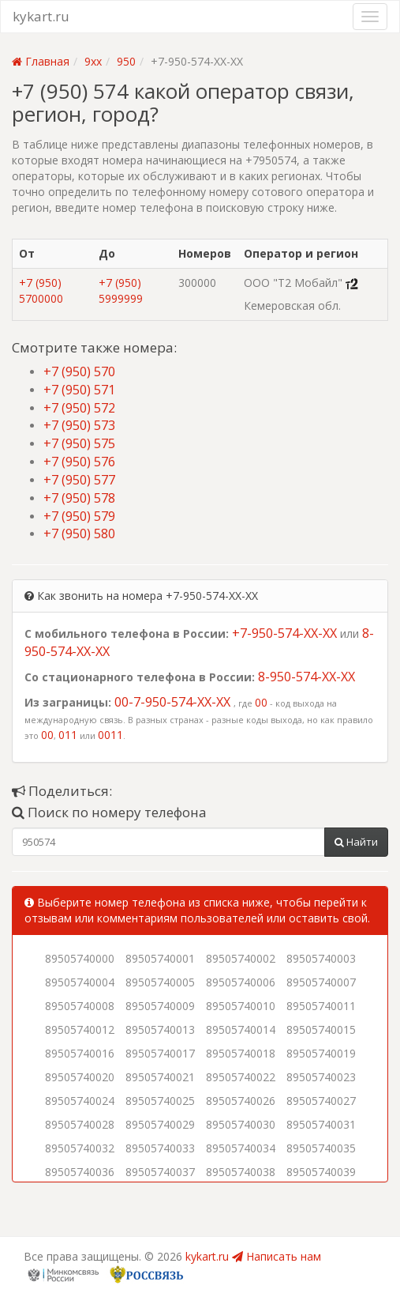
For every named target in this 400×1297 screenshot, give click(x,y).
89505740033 (160, 1148)
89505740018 (240, 1053)
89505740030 (240, 1124)
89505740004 (79, 982)
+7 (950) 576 (79, 461)
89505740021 (160, 1076)
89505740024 (79, 1100)
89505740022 (240, 1076)
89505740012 (79, 1029)
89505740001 (160, 958)
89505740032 (79, 1148)
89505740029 (160, 1124)
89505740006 (240, 982)
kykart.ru (41, 16)
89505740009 (160, 1005)
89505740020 (79, 1076)
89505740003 (321, 958)
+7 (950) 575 (79, 443)
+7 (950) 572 (79, 408)
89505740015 (321, 1029)
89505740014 (240, 1029)
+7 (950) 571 (79, 389)
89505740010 (240, 1005)
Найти (356, 842)
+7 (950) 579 (79, 516)
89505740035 (321, 1148)
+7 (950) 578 (79, 498)
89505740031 (321, 1124)
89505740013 (160, 1029)
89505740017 (160, 1053)
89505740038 (240, 1171)
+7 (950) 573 (79, 425)
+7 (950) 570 (79, 371)
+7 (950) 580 (79, 533)
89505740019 (321, 1053)
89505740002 (240, 958)
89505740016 (79, 1053)
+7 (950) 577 (79, 479)
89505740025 (160, 1100)
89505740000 (79, 958)
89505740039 (321, 1171)
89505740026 (240, 1100)
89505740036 (79, 1171)
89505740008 (79, 1005)
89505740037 (160, 1171)
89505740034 (240, 1148)
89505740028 (79, 1124)
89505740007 (321, 982)
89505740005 (160, 982)
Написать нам (276, 1256)
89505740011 (321, 1005)
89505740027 (321, 1100)
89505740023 (321, 1076)
